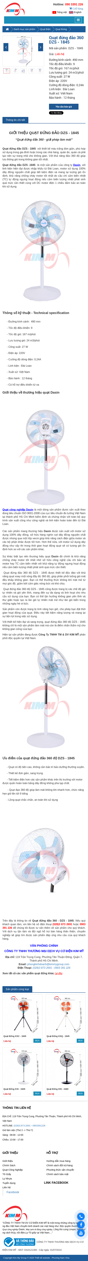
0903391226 (39, 1133)
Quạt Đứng (61, 37)
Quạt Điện (45, 37)
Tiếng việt (62, 16)
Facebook (13, 1200)
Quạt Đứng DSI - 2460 (57, 1097)
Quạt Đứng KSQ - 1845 (58, 1044)
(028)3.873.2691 (22, 1133)
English (77, 16)
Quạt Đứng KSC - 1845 (14, 1044)
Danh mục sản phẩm (24, 37)
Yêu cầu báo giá (64, 115)
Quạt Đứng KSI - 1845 (14, 1097)
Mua (37, 1049)
